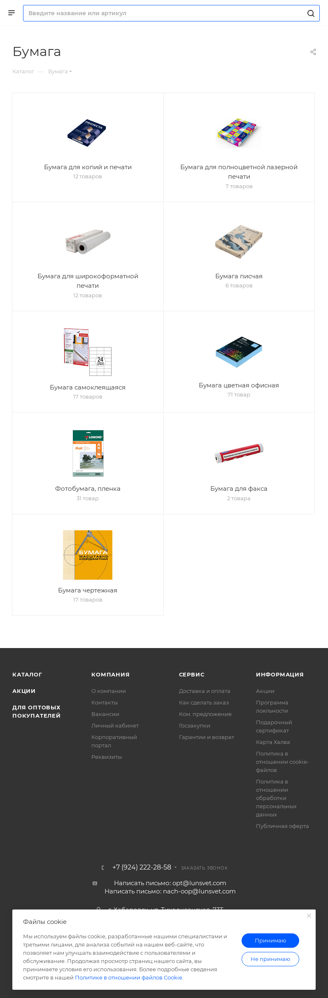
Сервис (192, 674)
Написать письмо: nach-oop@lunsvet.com (170, 891)
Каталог (27, 674)
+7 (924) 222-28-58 (141, 867)
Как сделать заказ (204, 702)
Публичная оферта (282, 826)
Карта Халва (273, 742)
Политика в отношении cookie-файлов (282, 761)
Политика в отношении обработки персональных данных (276, 798)
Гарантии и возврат (206, 737)
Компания (110, 674)
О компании (108, 691)
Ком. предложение (205, 714)
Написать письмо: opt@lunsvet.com (170, 883)
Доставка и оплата (204, 691)
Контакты (104, 702)
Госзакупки (194, 725)
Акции (24, 691)
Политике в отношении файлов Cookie (128, 977)
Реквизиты (106, 756)
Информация (280, 674)
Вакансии (105, 714)
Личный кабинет (115, 725)
